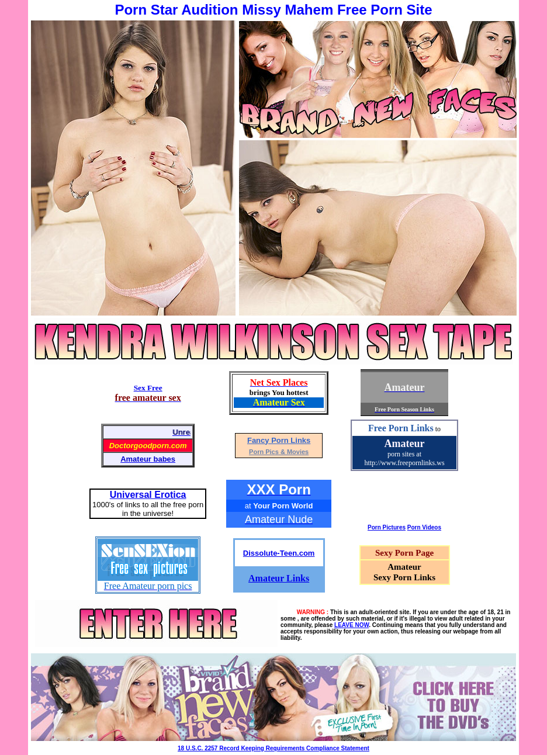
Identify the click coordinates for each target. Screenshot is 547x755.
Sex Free (148, 387)
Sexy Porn (394, 552)
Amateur (405, 443)
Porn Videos (424, 527)
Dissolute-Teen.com (279, 553)
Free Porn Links (401, 428)
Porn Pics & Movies (279, 451)
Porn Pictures (387, 527)
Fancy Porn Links (278, 440)
